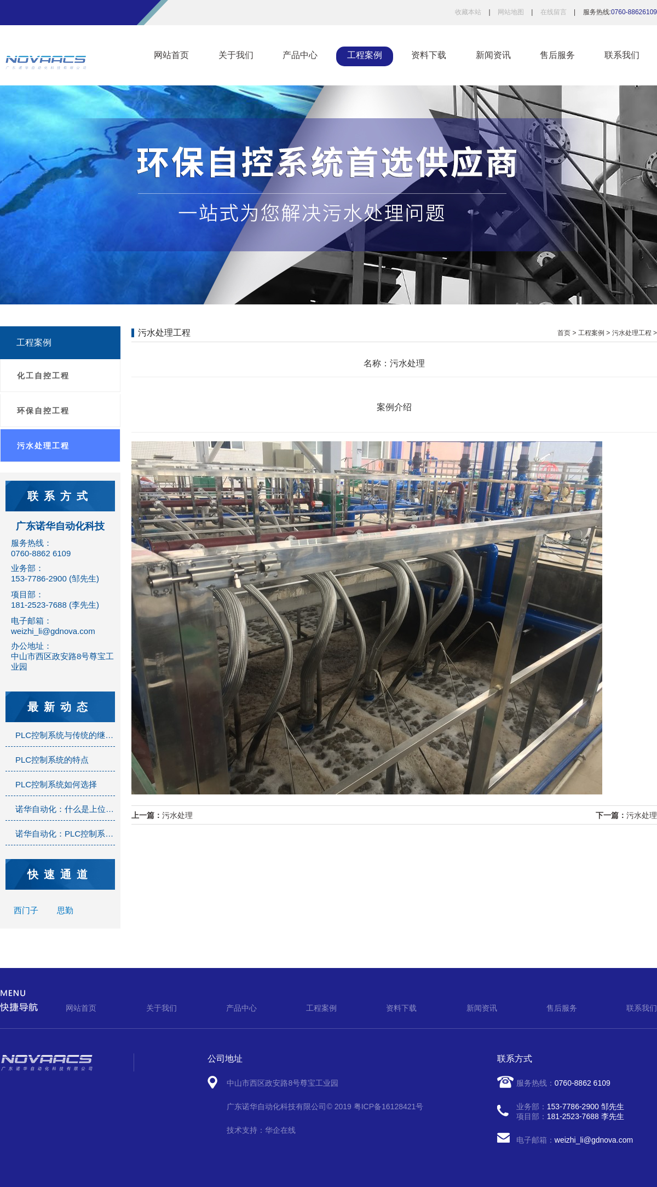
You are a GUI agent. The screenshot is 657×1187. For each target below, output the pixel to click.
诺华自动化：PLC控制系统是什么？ (80, 833)
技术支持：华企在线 (261, 1130)
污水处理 (177, 815)
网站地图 (511, 12)
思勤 (65, 910)
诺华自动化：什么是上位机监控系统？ (85, 809)
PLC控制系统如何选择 (56, 784)
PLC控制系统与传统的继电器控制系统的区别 (97, 735)
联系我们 (621, 55)
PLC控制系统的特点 (52, 759)
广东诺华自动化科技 (60, 526)
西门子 (27, 910)
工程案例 (364, 55)
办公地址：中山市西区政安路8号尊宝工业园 (62, 656)
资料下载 (428, 55)
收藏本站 (468, 12)
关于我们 (235, 55)
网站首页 (171, 55)
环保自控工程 (43, 410)
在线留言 (553, 12)
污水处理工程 (43, 445)
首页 (563, 333)
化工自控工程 (43, 375)
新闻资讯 (493, 55)
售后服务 (557, 55)
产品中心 (300, 55)
